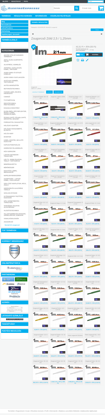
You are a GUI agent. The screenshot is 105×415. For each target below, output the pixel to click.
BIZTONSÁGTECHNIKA (12, 89)
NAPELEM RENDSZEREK (12, 175)
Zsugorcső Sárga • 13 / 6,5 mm (92, 256)
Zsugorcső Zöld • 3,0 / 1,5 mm (41, 203)
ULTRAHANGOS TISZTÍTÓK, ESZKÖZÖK (13, 197)
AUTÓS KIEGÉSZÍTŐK (11, 85)
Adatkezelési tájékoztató (88, 411)
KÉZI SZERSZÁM (9, 151)
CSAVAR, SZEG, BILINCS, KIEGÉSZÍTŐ (12, 92)
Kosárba (95, 54)
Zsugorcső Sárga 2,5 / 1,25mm (41, 150)
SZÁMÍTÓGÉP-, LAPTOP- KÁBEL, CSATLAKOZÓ (12, 179)
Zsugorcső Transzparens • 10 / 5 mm (92, 229)
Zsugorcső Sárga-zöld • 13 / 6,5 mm (75, 282)
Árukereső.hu (14, 293)
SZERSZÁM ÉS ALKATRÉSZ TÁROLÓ (13, 189)
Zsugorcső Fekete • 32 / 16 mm (58, 335)
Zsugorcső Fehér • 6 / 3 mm (92, 203)
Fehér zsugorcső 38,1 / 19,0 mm (92, 335)
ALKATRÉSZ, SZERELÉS (12, 64)
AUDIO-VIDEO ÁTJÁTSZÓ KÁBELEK (12, 73)
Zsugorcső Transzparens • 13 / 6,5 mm (40, 282)
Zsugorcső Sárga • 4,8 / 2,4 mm (40, 309)
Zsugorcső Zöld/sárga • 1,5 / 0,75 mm (58, 123)
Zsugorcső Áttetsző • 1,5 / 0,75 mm (93, 97)
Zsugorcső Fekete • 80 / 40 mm (40, 97)
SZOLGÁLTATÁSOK (10, 193)
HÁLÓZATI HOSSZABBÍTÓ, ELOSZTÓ (13, 129)
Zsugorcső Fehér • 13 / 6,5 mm (58, 282)
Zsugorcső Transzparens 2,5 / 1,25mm (58, 150)
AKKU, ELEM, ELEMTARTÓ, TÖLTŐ (13, 60)
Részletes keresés (37, 411)
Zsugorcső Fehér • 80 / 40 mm (92, 361)
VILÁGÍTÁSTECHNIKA (11, 210)
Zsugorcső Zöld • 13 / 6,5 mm (92, 282)
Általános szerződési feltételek (69, 411)
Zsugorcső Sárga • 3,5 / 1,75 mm (40, 176)
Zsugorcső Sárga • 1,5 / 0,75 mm (75, 97)
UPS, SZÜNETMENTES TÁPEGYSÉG (11, 201)
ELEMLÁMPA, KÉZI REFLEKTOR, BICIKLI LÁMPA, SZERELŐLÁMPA (15, 113)
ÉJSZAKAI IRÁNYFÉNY (12, 108)
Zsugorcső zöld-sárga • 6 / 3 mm (40, 229)
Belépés (5, 1)
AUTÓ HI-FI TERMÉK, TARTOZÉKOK (11, 81)
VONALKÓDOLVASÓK (11, 218)
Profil (46, 411)
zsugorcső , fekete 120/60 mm (58, 97)
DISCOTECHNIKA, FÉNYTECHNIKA (10, 104)
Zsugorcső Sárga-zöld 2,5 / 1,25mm (92, 150)
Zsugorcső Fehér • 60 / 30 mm (58, 361)
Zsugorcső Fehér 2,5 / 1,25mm (75, 150)
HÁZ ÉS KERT (8, 133)
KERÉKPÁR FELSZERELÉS (13, 148)
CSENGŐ (7, 97)
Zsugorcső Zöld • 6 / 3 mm (58, 229)
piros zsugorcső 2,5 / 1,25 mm (93, 123)
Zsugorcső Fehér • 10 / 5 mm (40, 256)
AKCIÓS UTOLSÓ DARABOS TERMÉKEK (13, 55)
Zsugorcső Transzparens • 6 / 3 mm (75, 203)
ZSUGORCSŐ (8, 222)
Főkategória (34, 27)
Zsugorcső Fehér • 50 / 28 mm (40, 361)
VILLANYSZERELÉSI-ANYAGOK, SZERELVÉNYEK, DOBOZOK (15, 214)
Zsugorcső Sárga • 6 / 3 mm (58, 203)
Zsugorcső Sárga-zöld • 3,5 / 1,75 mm (92, 176)
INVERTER (7, 137)
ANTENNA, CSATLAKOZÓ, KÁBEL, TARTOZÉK (13, 68)
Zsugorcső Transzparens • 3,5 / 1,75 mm (58, 176)
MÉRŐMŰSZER (9, 167)
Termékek (11, 411)
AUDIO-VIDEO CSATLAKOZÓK (14, 77)
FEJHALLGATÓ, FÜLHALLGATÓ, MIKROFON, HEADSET (15, 118)
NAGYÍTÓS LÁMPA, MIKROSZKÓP (10, 171)
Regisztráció (20, 411)
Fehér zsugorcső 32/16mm (75, 335)
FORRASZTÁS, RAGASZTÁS (13, 122)
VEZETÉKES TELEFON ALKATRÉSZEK (11, 206)
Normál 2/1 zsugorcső (12, 225)
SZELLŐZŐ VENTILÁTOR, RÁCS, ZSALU (15, 184)
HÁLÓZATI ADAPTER (11, 125)
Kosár (28, 411)
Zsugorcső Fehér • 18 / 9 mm (40, 335)
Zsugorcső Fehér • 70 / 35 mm (75, 361)
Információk (53, 411)
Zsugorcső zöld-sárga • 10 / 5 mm (57, 256)
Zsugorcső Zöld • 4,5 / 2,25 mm (92, 309)
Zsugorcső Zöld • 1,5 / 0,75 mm (75, 123)
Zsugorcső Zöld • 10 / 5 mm (75, 256)
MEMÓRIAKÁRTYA (10, 164)
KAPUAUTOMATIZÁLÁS (12, 145)
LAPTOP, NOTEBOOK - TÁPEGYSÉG (11, 155)
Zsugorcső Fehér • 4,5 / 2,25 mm (57, 309)
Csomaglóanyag (9, 100)
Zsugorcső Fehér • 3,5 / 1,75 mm (75, 176)
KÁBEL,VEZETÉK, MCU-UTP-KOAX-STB (14, 140)
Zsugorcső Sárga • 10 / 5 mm (75, 229)
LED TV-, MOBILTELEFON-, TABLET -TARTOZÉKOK (13, 160)
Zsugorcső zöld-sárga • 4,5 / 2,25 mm (75, 309)
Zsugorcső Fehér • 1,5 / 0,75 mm (40, 123)
